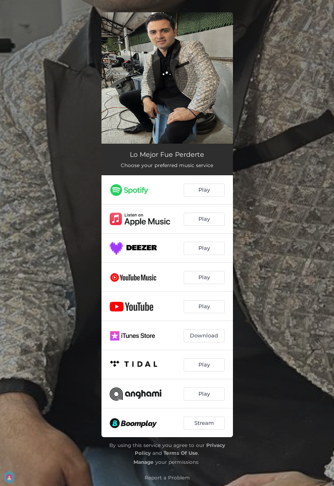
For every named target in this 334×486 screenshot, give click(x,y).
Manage (144, 462)
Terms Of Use (181, 453)
